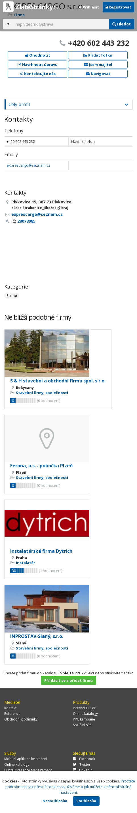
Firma (12, 295)
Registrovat (118, 7)
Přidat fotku (97, 55)
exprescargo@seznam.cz (28, 165)
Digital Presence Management (28, 770)
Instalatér (25, 562)
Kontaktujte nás (38, 73)
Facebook (84, 758)
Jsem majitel (98, 64)
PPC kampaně (84, 719)
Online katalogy (85, 713)
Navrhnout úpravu (38, 64)
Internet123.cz (84, 708)
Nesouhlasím (55, 800)
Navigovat (98, 73)
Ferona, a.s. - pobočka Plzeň (41, 466)
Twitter (81, 764)
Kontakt (10, 708)
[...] (60, 24)
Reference (12, 713)
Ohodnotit (37, 55)
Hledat (121, 24)
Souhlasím (86, 800)
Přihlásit (89, 7)
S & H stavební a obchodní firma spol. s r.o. (58, 381)
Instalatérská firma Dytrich (41, 551)
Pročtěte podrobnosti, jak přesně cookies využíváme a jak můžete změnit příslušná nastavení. (70, 786)
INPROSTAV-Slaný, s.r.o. (36, 636)
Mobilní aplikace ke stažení (25, 758)
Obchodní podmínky (20, 719)
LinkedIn (82, 770)
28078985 (26, 221)
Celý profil (19, 104)
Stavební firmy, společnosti (42, 392)
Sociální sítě (82, 724)
